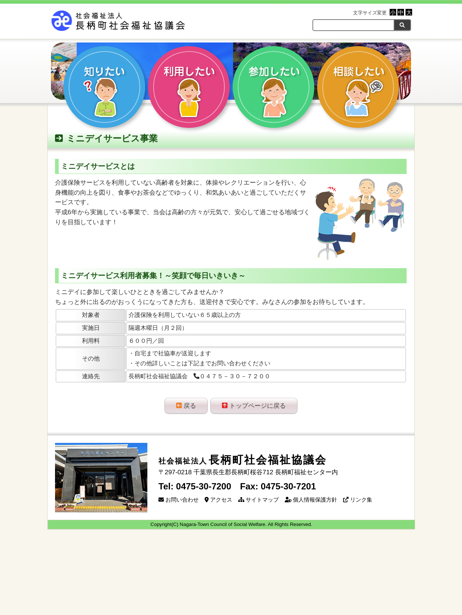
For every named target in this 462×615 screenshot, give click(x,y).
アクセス (218, 500)
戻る (186, 405)
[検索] (402, 25)
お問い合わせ (178, 500)
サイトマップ (258, 500)
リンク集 (357, 500)
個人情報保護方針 (311, 500)
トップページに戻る (254, 405)
